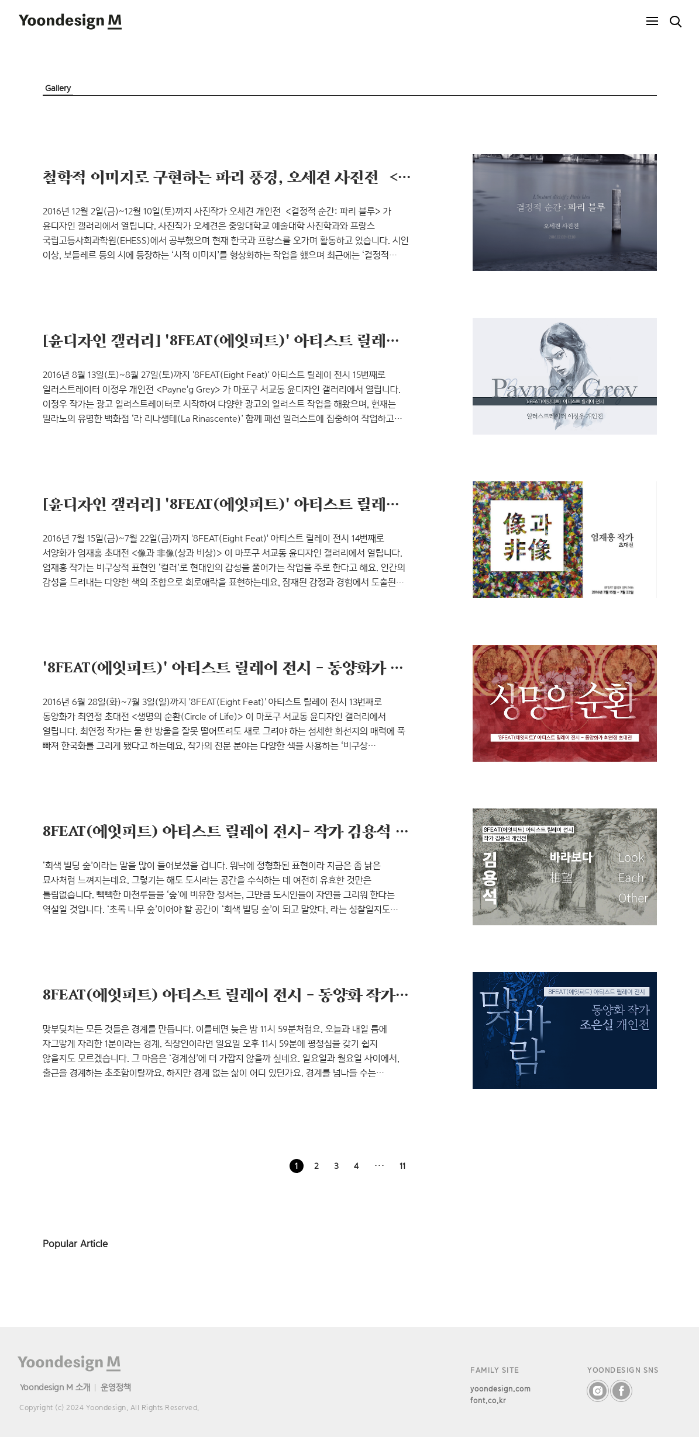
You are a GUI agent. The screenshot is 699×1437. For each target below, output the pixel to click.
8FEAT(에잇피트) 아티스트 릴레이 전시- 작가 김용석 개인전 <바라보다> (280, 830)
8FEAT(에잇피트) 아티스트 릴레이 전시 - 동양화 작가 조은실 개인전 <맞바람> (299, 994)
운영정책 (116, 1387)
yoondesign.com (500, 1388)
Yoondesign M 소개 (55, 1387)
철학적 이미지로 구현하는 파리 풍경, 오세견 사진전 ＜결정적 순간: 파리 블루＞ (302, 176)
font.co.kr (488, 1400)
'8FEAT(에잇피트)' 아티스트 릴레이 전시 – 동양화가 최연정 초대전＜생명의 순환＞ (315, 667)
